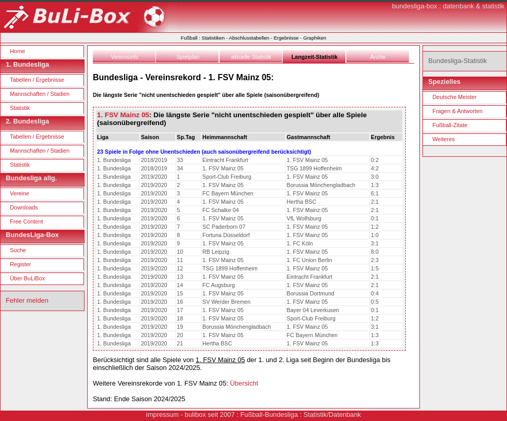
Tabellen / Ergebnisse (37, 80)
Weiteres (443, 139)
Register (20, 264)
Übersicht (244, 383)
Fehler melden (27, 300)
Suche (18, 250)
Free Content (26, 221)
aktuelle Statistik (251, 57)
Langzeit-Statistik (314, 57)
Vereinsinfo (124, 57)
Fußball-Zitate (449, 125)
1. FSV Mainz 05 (123, 115)
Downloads (24, 207)
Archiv (378, 57)
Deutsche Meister (454, 97)
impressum (162, 414)
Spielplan (187, 57)
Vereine (19, 193)
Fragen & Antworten (457, 111)
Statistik (20, 108)
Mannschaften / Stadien (39, 94)
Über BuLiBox (27, 278)
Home (17, 51)
